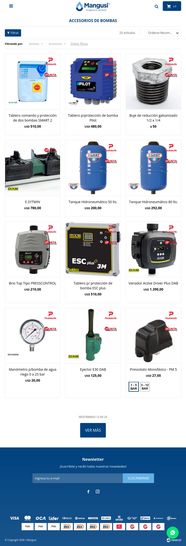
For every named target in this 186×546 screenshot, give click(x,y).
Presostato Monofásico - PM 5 (153, 369)
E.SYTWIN (32, 202)
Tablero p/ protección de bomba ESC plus (93, 285)
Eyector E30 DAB (93, 369)
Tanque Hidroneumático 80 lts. (153, 202)
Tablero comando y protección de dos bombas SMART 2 (32, 118)
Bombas (34, 44)
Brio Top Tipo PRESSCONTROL (32, 283)
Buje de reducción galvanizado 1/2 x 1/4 (153, 118)
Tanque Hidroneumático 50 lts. (93, 202)
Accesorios (55, 44)
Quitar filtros (79, 44)
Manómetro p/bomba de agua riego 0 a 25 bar (32, 372)
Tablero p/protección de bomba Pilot (93, 118)
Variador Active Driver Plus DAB (153, 283)
